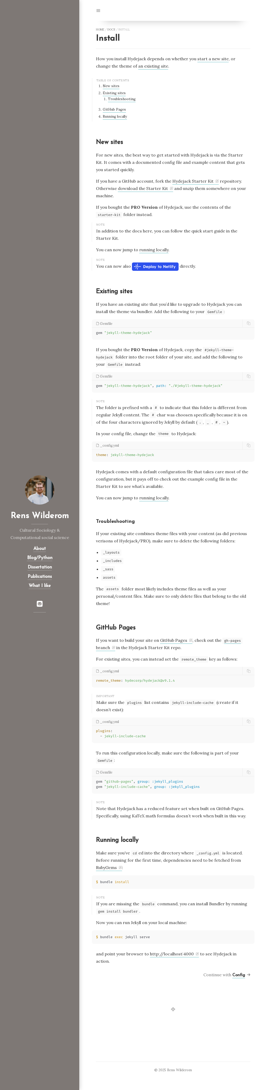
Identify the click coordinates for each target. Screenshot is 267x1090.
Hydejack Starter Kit (193, 181)
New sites (111, 86)
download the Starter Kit (143, 188)
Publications (40, 576)
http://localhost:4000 (172, 953)
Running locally (115, 116)
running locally (153, 249)
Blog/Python (39, 558)
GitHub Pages (114, 109)
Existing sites (114, 93)
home (100, 29)
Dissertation (40, 567)
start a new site (213, 58)
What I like (40, 586)
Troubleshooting (122, 99)
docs (111, 29)
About (39, 549)
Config (238, 975)
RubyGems (106, 867)
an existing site (153, 66)
